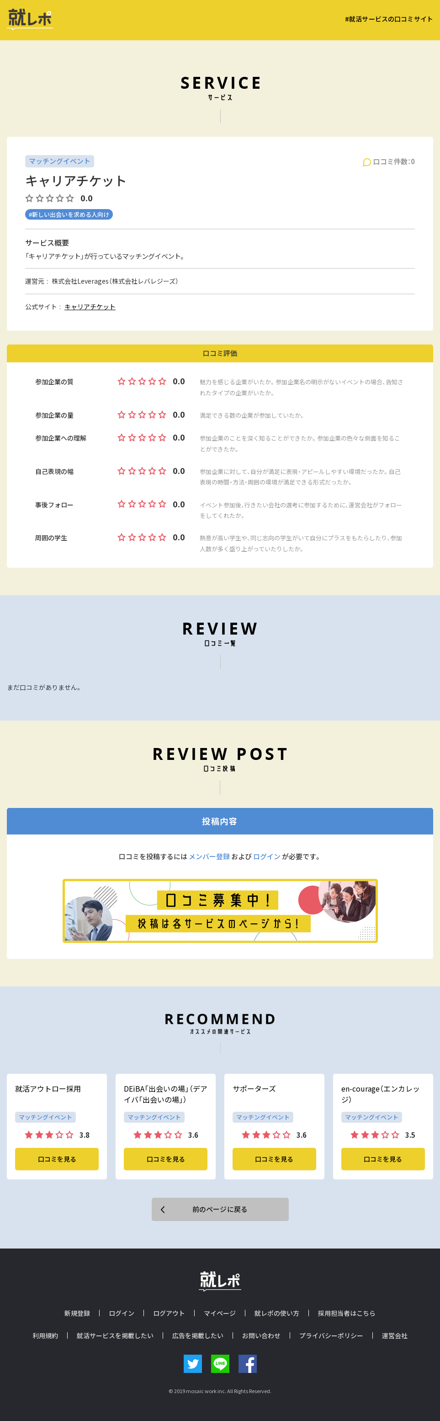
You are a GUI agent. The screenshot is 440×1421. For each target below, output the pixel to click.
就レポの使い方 (276, 1313)
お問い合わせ (261, 1335)
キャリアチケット (90, 306)
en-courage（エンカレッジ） (380, 1094)
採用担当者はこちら (347, 1313)
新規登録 (77, 1313)
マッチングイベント (59, 161)
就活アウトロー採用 (48, 1088)
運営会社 (395, 1335)
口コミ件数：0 (394, 161)
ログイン (267, 856)
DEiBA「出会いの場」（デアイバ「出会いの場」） (165, 1094)
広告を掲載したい (197, 1335)
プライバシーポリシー (331, 1335)
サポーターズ (254, 1088)
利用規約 (45, 1335)
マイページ (220, 1313)
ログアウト (169, 1313)
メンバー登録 (209, 856)
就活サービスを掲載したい (115, 1335)
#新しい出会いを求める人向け (69, 214)
